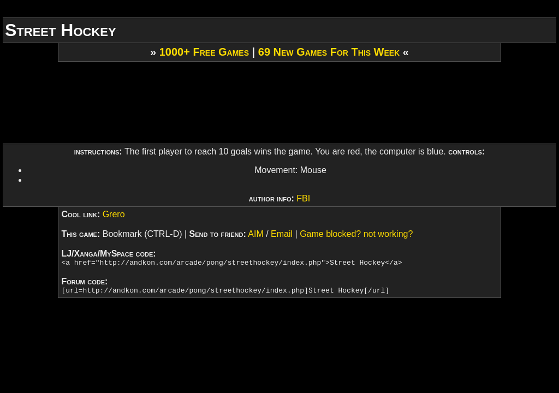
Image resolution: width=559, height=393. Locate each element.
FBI (303, 198)
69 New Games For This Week (329, 52)
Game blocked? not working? (356, 234)
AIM (255, 234)
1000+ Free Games (204, 52)
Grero (114, 214)
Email (282, 234)
